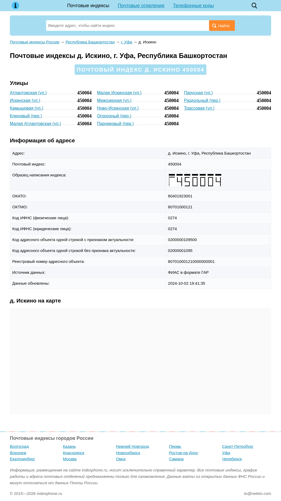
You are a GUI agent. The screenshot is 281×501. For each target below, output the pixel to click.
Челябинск (232, 459)
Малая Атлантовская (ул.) (35, 123)
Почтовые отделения (141, 5)
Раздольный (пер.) (202, 100)
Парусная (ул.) (198, 92)
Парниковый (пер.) (115, 123)
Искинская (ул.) (25, 100)
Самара (176, 459)
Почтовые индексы (88, 5)
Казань (69, 446)
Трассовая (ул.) (199, 108)
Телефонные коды (193, 5)
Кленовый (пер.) (26, 116)
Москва (70, 459)
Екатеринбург (22, 459)
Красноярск (73, 452)
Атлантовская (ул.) (28, 92)
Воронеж (18, 452)
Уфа (226, 452)
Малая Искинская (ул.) (119, 92)
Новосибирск (128, 452)
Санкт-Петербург (238, 446)
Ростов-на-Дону (183, 452)
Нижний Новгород (132, 446)
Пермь (175, 446)
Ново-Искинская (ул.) (118, 108)
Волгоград (19, 446)
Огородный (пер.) (114, 116)
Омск (121, 459)
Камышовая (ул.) (26, 108)
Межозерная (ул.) (114, 100)
